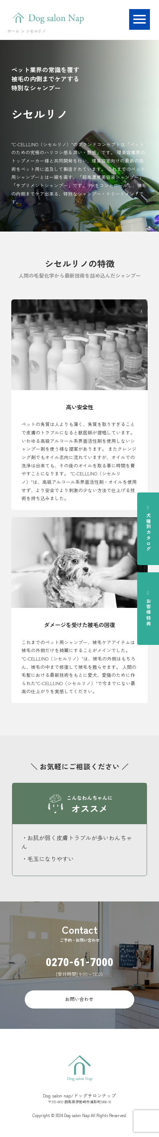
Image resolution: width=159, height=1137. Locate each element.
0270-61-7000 (80, 962)
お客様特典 (148, 608)
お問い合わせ (79, 998)
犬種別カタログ (148, 528)
